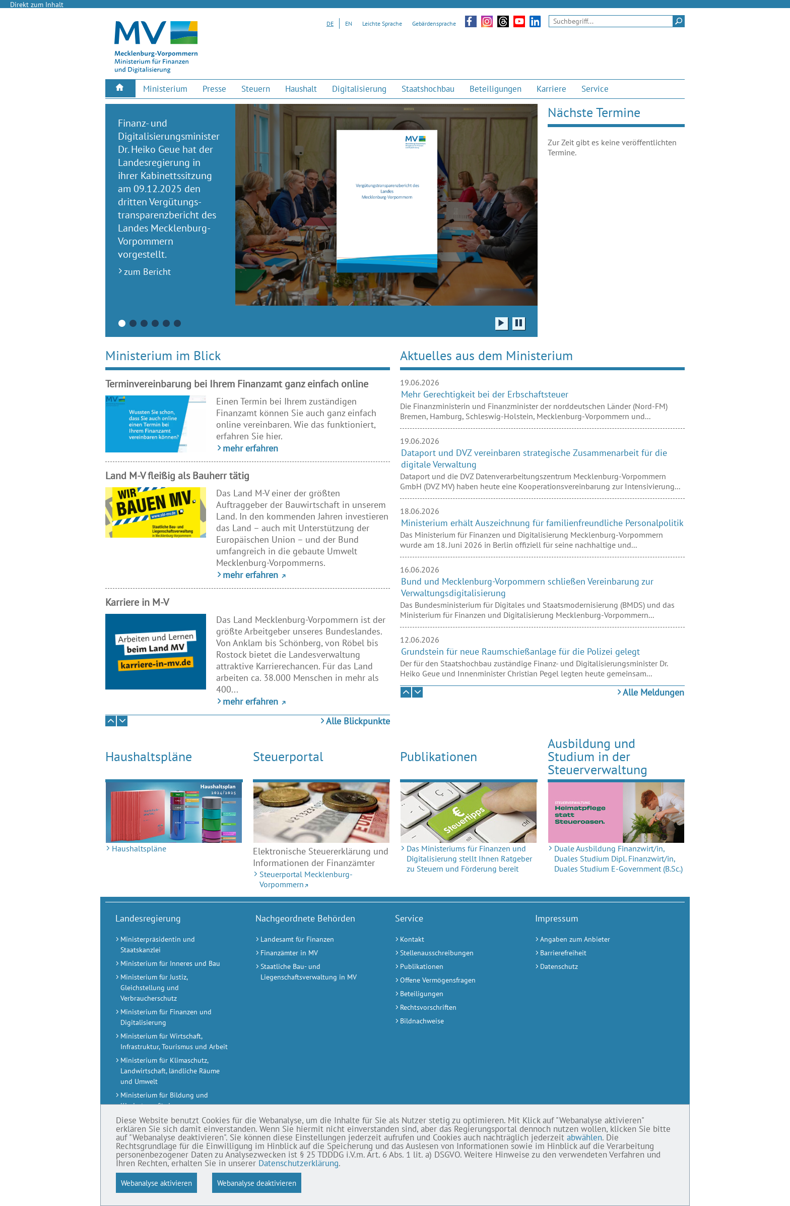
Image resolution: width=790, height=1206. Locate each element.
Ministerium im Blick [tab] (163, 355)
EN (348, 23)
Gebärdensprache (434, 23)
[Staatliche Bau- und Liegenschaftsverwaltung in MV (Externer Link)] (312, 972)
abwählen (584, 1137)
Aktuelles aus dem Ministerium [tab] (486, 355)
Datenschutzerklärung (298, 1163)
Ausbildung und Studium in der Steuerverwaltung (597, 756)
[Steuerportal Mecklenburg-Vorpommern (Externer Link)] (321, 812)
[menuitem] (120, 88)
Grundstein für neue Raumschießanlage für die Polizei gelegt (520, 651)
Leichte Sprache (382, 23)
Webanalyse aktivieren (156, 1183)
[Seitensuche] (617, 21)
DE (330, 23)
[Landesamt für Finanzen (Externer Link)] (312, 939)
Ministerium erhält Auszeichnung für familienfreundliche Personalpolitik (542, 523)
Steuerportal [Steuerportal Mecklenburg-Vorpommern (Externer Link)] (288, 756)
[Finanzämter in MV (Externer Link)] (312, 953)
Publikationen (438, 756)
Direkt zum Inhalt (36, 4)
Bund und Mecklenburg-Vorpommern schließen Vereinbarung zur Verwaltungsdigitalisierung (527, 587)
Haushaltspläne (148, 756)
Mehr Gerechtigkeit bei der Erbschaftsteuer (484, 394)
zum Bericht (147, 271)
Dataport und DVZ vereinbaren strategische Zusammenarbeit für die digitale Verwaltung (534, 458)
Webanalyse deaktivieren (256, 1183)
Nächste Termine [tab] (594, 112)
